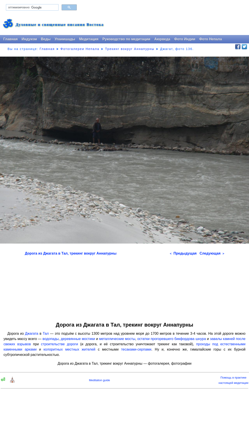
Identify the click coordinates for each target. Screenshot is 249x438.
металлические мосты (117, 339)
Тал (46, 333)
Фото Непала (210, 39)
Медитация (88, 39)
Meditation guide (99, 380)
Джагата (31, 333)
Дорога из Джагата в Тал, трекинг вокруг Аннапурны (71, 253)
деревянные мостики (78, 339)
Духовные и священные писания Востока (60, 24)
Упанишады (65, 39)
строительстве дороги (59, 344)
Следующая (212, 253)
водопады (50, 339)
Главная (10, 39)
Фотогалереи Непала (79, 49)
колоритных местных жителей (69, 349)
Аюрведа (162, 39)
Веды (46, 39)
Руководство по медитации (126, 39)
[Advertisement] (124, 287)
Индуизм (29, 39)
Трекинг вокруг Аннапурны (129, 49)
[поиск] (31, 7)
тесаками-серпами (136, 349)
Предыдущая (183, 253)
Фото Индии (184, 39)
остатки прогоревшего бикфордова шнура (171, 339)
